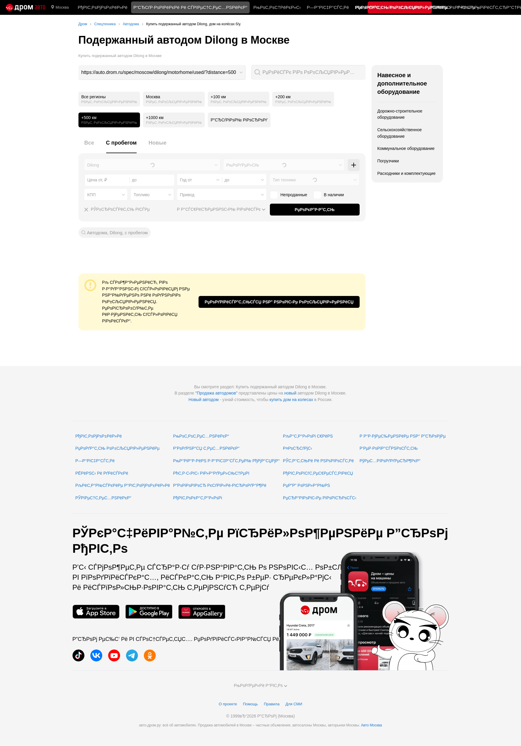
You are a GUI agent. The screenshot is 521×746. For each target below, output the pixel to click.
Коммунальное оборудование (406, 148)
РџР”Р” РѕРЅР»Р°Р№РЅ (306, 485)
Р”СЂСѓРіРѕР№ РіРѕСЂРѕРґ (239, 120)
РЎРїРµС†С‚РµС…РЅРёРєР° (103, 497)
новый (290, 393)
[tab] (89, 146)
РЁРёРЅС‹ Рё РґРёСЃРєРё (101, 473)
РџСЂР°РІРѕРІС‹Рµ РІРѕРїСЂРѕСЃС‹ (319, 497)
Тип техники (284, 180)
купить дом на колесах (291, 399)
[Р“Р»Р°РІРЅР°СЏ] (25, 7)
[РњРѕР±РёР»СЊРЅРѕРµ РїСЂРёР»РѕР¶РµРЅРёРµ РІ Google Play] (148, 611)
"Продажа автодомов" (216, 393)
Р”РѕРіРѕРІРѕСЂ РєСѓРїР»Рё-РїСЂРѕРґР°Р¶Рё (220, 485)
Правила (272, 704)
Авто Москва (371, 725)
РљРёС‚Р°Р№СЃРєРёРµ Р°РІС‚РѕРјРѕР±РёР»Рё (122, 485)
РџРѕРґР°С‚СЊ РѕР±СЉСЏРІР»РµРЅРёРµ (117, 448)
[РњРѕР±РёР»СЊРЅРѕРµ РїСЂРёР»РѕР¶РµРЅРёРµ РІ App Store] (96, 611)
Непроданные (288, 195)
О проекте (228, 704)
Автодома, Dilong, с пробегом (117, 232)
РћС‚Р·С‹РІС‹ (369, 7)
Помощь (250, 704)
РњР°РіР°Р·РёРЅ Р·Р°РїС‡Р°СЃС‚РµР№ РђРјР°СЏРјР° (226, 460)
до (227, 180)
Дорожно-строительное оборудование (400, 114)
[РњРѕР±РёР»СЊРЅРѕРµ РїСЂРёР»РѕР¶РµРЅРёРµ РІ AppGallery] (201, 611)
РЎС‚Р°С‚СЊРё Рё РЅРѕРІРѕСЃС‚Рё (318, 460)
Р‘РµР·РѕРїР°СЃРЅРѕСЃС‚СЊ (389, 448)
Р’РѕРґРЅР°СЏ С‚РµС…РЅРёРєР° (206, 448)
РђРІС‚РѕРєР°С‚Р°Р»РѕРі (197, 497)
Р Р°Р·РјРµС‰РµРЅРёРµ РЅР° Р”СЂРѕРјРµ (403, 436)
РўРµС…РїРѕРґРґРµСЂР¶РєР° (390, 460)
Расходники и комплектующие (406, 173)
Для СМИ (293, 704)
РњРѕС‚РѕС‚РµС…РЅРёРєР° (201, 436)
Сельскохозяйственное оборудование (399, 133)
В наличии (328, 195)
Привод (187, 194)
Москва (60, 7)
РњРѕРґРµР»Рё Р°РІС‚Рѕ (260, 685)
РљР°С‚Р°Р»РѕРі (406, 7)
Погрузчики (388, 161)
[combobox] (162, 72)
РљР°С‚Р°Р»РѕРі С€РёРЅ (308, 436)
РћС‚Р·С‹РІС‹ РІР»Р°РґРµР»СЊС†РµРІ (211, 473)
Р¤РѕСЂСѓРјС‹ (297, 448)
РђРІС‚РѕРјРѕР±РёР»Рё (102, 7)
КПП (91, 194)
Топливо (142, 194)
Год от (186, 180)
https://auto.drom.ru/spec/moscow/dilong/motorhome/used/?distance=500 (158, 72)
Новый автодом (203, 399)
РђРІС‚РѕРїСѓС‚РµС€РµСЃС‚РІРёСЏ (318, 473)
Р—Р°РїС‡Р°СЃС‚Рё (328, 7)
